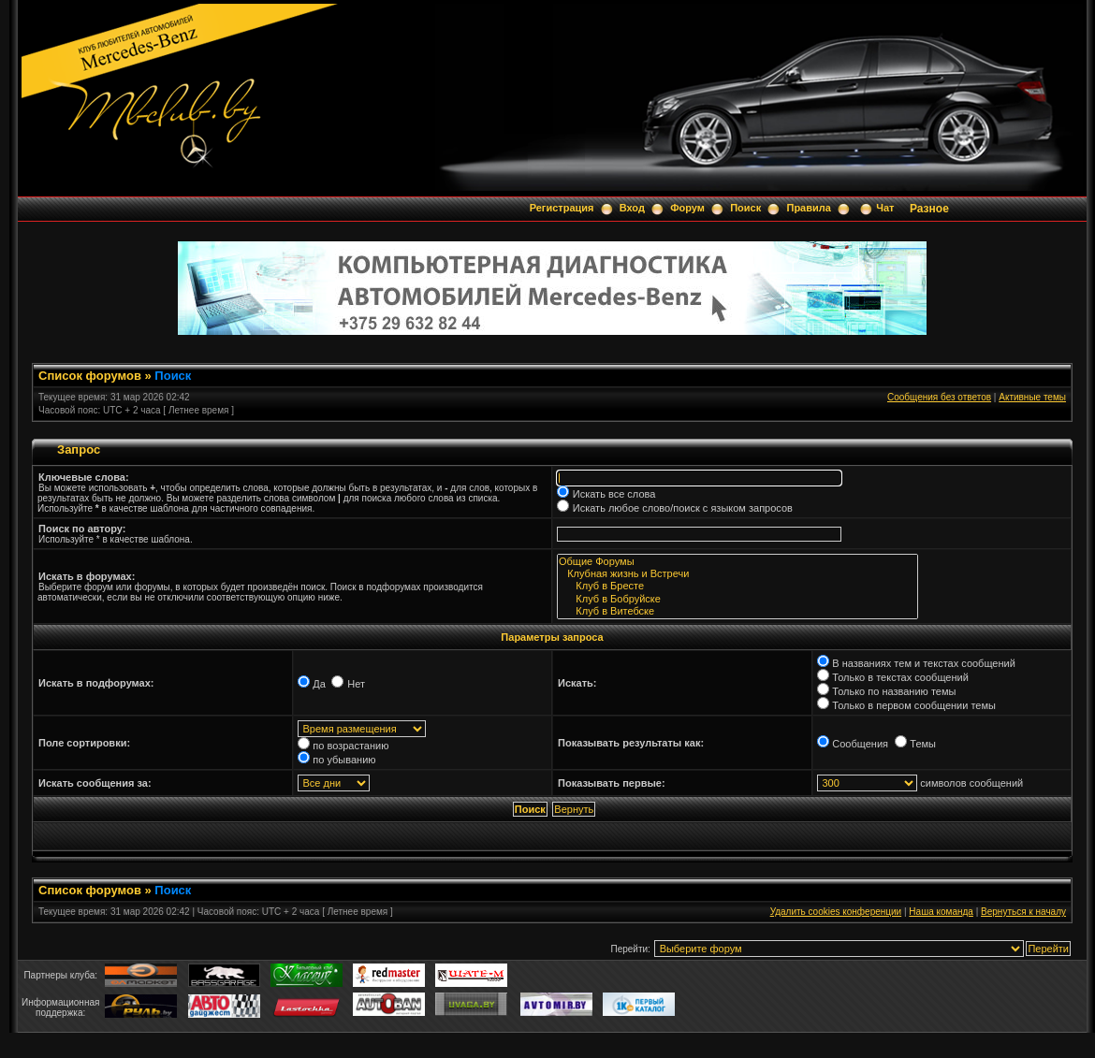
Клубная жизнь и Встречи (737, 574)
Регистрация (562, 207)
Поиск (745, 207)
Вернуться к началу (1023, 911)
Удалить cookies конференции (836, 911)
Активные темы (1032, 397)
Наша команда (941, 911)
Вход (632, 207)
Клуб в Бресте (737, 586)
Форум (687, 207)
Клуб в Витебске (737, 611)
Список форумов (89, 376)
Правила (808, 207)
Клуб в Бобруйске (737, 599)
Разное (929, 208)
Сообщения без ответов (939, 397)
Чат (885, 207)
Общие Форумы (737, 562)
